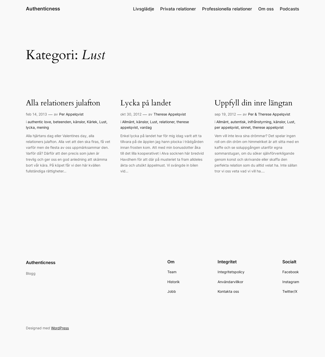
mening (43, 127)
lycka (30, 127)
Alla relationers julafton (63, 103)
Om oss (266, 8)
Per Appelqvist (71, 114)
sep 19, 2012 (225, 114)
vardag (146, 127)
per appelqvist (227, 127)
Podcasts (289, 8)
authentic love (39, 122)
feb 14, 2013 (36, 114)
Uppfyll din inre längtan (253, 103)
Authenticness (43, 9)
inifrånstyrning (259, 122)
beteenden (62, 122)
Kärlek (92, 122)
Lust (102, 122)
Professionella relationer (227, 8)
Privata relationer (178, 8)
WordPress (60, 328)
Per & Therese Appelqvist (269, 114)
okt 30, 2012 (130, 114)
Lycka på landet (145, 103)
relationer (166, 122)
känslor (79, 122)
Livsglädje (143, 8)
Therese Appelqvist (170, 114)
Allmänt (128, 122)
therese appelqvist (268, 127)
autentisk (238, 122)
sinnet (246, 127)
